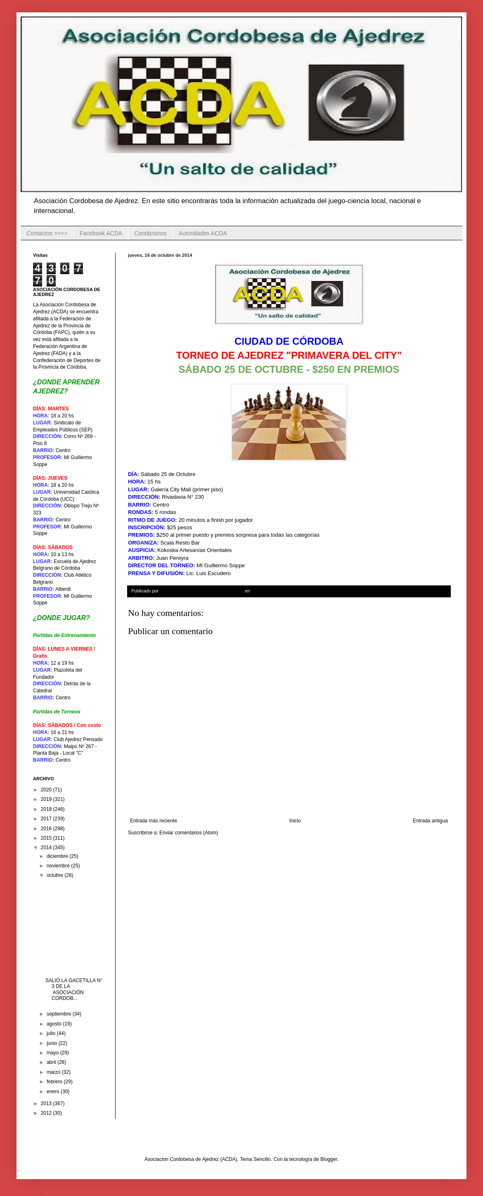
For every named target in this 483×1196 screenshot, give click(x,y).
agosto (55, 1024)
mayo (53, 1053)
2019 (47, 799)
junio (53, 1043)
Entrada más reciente (153, 821)
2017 (47, 819)
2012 (47, 1113)
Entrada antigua (430, 821)
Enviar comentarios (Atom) (188, 833)
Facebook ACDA (101, 233)
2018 (47, 809)
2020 (47, 790)
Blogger (328, 1159)
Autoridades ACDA (203, 233)
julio (52, 1033)
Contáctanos (150, 233)
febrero (55, 1082)
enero (54, 1091)
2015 (47, 838)
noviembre (59, 866)
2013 (47, 1103)
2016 (47, 828)
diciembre (58, 856)
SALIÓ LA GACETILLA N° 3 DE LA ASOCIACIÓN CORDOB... (73, 989)
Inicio (295, 821)
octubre (55, 875)
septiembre (60, 1014)
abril (52, 1062)
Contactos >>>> (47, 233)
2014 (47, 847)
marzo (54, 1072)
